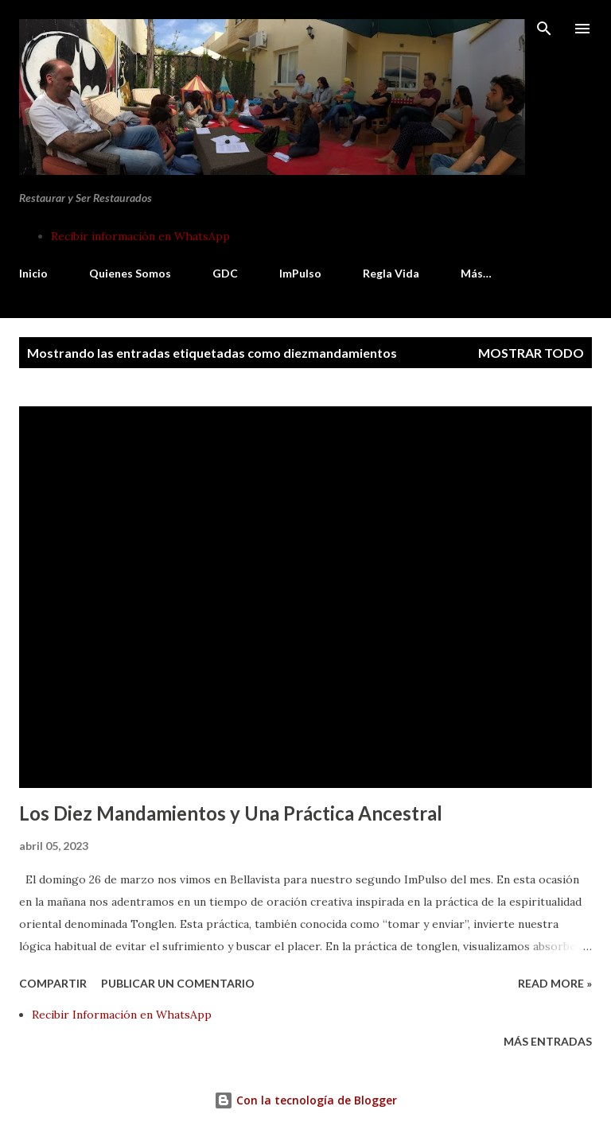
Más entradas (548, 1041)
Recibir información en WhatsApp (140, 236)
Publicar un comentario (178, 983)
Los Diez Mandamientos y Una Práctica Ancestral (230, 813)
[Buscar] (544, 28)
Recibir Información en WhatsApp (122, 1014)
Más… (476, 273)
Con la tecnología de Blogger (305, 1100)
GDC (225, 273)
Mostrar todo (531, 352)
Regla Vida (391, 273)
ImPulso (300, 273)
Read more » (555, 983)
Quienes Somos (130, 273)
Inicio (33, 273)
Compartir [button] (53, 983)
